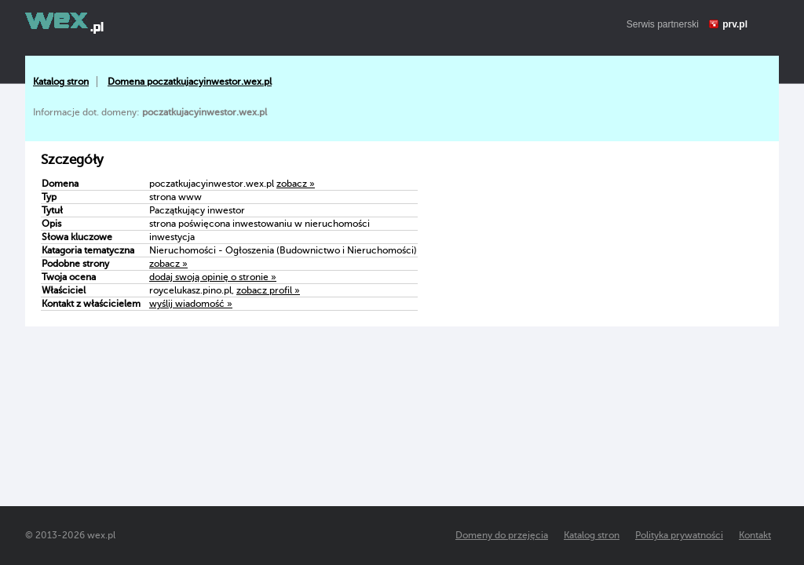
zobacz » (295, 183)
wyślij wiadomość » (190, 303)
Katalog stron (61, 81)
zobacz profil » (268, 290)
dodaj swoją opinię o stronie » (212, 277)
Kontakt (755, 535)
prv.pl (734, 24)
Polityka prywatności (679, 535)
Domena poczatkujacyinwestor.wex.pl (190, 81)
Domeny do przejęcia (501, 535)
